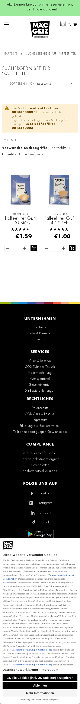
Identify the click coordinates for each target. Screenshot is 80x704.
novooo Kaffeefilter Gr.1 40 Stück (59, 218)
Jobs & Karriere (40, 333)
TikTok (45, 522)
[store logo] (40, 29)
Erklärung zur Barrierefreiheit (40, 425)
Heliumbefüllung (40, 372)
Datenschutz (40, 407)
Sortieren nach (22, 83)
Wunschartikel (40, 378)
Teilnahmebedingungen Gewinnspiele (40, 431)
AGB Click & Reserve (40, 413)
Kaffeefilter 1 (61, 147)
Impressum (40, 419)
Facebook (45, 493)
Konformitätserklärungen (40, 470)
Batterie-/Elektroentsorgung (40, 458)
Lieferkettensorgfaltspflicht (40, 453)
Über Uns (40, 339)
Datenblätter (40, 464)
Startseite (10, 53)
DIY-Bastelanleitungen (40, 390)
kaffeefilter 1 (11, 154)
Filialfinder (40, 327)
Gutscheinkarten (40, 384)
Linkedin (45, 512)
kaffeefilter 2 (34, 154)
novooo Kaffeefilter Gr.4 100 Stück (20, 218)
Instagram (45, 502)
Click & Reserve (40, 360)
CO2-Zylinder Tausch (40, 366)
